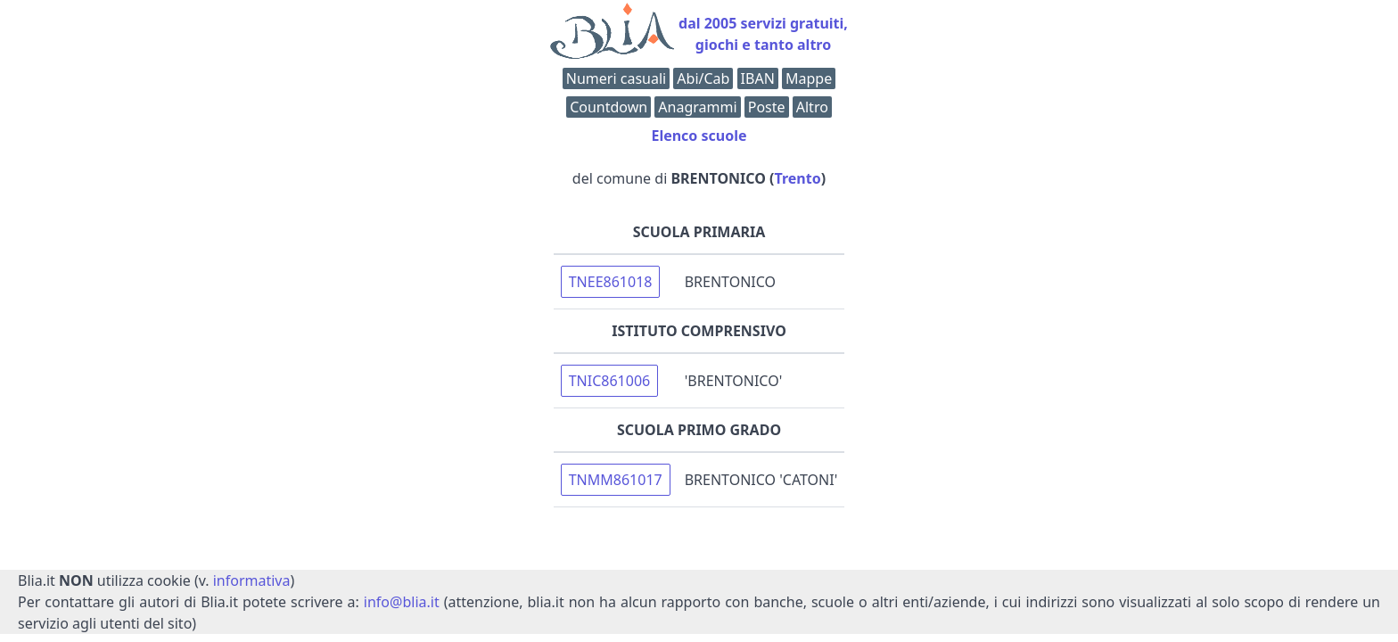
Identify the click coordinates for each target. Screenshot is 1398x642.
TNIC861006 (610, 381)
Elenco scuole (698, 135)
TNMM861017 (615, 480)
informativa (252, 580)
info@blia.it (402, 602)
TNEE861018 (611, 282)
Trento (798, 178)
